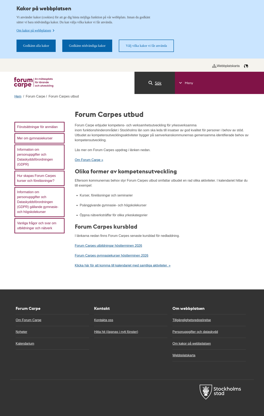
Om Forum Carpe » (89, 160)
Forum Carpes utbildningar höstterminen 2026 (108, 245)
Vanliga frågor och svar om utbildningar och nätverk (36, 225)
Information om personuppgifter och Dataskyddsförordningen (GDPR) (35, 157)
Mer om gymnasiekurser (35, 138)
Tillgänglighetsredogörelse (191, 320)
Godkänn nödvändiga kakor (87, 45)
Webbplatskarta (226, 66)
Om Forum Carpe (28, 320)
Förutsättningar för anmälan (37, 127)
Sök (154, 83)
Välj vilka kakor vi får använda (146, 45)
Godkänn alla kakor (36, 45)
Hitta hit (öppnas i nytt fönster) (116, 332)
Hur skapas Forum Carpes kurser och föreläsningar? (36, 178)
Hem (17, 96)
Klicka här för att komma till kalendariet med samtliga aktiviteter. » (123, 265)
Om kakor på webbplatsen (191, 343)
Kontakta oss (103, 320)
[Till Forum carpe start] (33, 82)
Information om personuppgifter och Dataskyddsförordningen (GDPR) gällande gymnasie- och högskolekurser (37, 202)
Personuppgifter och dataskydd (195, 332)
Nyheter (21, 332)
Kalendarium (25, 343)
